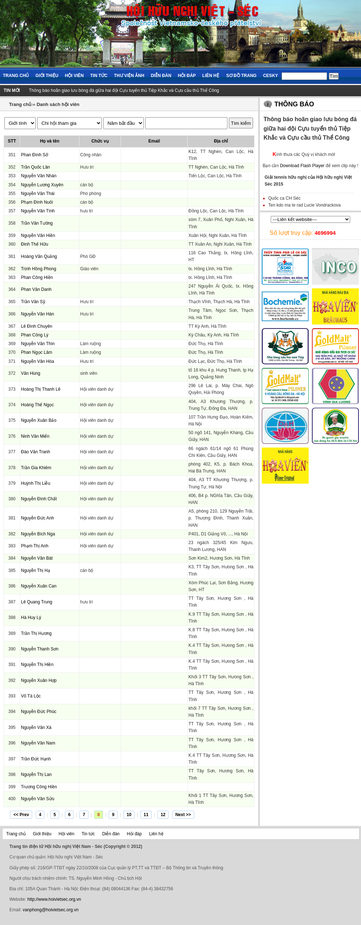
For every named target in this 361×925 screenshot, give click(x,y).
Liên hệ (210, 75)
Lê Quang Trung (36, 601)
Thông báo (294, 104)
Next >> (183, 814)
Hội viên (74, 75)
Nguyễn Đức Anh (37, 518)
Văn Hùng (30, 373)
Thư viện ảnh (129, 75)
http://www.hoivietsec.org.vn (54, 899)
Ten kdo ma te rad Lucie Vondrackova (304, 205)
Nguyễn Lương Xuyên (42, 184)
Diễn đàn (161, 75)
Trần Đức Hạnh (36, 758)
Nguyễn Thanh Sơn (39, 649)
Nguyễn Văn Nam (38, 743)
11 (146, 814)
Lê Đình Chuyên (36, 326)
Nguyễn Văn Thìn (38, 343)
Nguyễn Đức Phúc (38, 711)
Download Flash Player (302, 165)
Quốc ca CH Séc (284, 198)
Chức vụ (100, 141)
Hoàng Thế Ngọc (37, 404)
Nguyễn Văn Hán (37, 314)
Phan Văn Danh (36, 289)
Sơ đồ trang (241, 75)
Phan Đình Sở (34, 154)
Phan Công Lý (34, 335)
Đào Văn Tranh (35, 451)
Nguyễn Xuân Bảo (38, 420)
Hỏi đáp (187, 75)
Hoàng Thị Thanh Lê (40, 389)
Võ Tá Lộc (31, 696)
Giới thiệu (46, 75)
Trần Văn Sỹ (33, 301)
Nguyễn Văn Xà (36, 727)
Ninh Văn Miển (35, 436)
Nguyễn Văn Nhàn (38, 175)
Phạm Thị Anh (34, 545)
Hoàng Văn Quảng (39, 256)
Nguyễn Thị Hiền (37, 664)
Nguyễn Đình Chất (39, 498)
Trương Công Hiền (39, 786)
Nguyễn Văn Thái (38, 193)
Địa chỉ (221, 141)
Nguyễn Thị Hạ (35, 570)
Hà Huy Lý (31, 617)
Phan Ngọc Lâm (36, 352)
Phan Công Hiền (37, 277)
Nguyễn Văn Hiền (38, 235)
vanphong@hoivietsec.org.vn (51, 909)
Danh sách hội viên (57, 104)
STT (12, 141)
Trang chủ (16, 75)
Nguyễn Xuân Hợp (39, 680)
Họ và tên (50, 141)
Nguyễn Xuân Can (38, 586)
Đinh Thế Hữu (34, 244)
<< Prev (21, 814)
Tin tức (99, 75)
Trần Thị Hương (36, 633)
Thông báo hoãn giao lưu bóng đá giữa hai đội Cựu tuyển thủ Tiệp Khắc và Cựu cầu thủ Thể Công (124, 90)
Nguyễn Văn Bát (37, 558)
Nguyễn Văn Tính (38, 210)
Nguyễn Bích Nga (38, 533)
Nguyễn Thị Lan (36, 774)
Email (154, 141)
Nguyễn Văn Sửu (37, 798)
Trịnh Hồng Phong (38, 268)
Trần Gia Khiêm (36, 467)
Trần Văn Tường (37, 223)
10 (129, 814)
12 (163, 814)
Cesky (270, 75)
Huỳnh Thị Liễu (35, 483)
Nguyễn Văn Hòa (37, 361)
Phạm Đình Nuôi (37, 202)
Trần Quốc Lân (35, 167)
